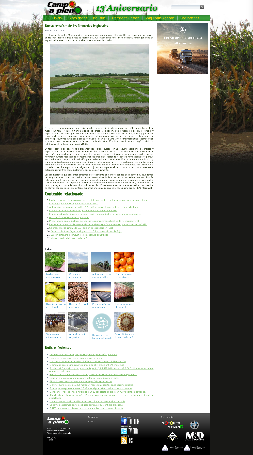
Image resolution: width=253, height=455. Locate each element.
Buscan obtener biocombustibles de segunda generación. (80, 234)
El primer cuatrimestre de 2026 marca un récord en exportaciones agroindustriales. (92, 385)
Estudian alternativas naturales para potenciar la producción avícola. (84, 378)
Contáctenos (190, 18)
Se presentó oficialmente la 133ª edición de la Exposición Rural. (81, 228)
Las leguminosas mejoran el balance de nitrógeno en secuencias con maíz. (87, 401)
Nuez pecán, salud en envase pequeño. (69, 217)
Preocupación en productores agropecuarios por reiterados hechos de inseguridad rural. (94, 221)
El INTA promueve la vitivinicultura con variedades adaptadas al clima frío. (86, 408)
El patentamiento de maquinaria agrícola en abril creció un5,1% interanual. (87, 365)
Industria (99, 18)
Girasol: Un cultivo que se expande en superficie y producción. (81, 381)
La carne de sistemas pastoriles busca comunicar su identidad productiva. (87, 404)
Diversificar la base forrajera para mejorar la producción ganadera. (83, 354)
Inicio (58, 18)
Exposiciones (77, 18)
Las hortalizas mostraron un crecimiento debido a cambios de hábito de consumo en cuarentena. (98, 200)
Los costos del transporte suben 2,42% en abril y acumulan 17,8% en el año (88, 361)
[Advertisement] (182, 98)
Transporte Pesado (125, 18)
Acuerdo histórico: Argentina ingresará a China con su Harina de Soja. (86, 231)
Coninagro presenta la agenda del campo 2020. (73, 203)
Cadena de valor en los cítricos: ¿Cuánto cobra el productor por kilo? (83, 210)
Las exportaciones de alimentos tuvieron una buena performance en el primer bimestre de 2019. (98, 224)
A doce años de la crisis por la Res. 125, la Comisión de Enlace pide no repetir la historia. (93, 207)
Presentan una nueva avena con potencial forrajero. (76, 358)
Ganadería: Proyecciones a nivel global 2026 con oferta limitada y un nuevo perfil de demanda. (98, 391)
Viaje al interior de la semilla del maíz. (69, 238)
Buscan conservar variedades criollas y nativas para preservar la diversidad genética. (93, 374)
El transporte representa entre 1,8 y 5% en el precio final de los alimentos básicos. (91, 388)
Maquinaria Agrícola (160, 18)
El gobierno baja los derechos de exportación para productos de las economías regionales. (95, 214)
